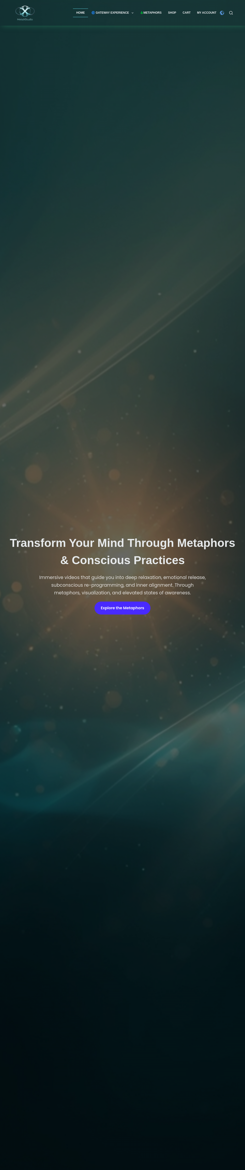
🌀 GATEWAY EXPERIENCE (113, 13)
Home (80, 12)
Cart (186, 12)
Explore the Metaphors (122, 609)
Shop (172, 12)
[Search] (231, 13)
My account (207, 12)
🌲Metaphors (151, 12)
